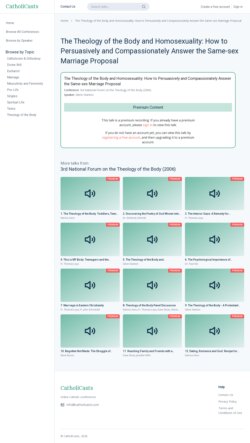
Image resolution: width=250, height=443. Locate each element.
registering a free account (121, 137)
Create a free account (215, 7)
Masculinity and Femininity (25, 83)
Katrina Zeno (68, 218)
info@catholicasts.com (80, 405)
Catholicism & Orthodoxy (24, 58)
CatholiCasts (22, 7)
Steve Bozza (67, 355)
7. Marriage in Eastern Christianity (82, 305)
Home (64, 20)
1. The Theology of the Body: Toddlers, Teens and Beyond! (89, 214)
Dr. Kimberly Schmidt (134, 218)
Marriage (13, 77)
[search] (118, 7)
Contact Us (68, 6)
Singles (12, 96)
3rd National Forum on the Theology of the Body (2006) (115, 90)
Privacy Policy (227, 401)
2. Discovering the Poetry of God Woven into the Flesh (151, 214)
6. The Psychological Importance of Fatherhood (207, 260)
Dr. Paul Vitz (191, 263)
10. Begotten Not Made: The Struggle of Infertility (86, 351)
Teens (11, 108)
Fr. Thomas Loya (194, 218)
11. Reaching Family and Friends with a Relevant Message (147, 351)
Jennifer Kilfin (143, 355)
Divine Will (14, 65)
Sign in (238, 7)
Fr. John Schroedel (90, 309)
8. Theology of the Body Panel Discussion (149, 305)
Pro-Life (13, 90)
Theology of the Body (21, 115)
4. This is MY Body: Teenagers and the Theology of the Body (85, 260)
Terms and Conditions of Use (230, 410)
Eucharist (13, 71)
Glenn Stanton (85, 95)
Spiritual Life (15, 102)
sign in (148, 125)
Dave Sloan (164, 309)
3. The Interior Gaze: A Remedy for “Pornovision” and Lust (207, 214)
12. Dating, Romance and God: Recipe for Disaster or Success (211, 351)
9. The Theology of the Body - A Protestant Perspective (211, 305)
